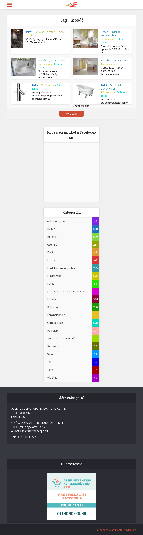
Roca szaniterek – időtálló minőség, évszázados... (48, 74)
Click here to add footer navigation (116, 529)
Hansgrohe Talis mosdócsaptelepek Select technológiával (47, 95)
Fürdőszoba (32, 35)
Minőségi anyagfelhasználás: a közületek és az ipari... (43, 40)
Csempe (50, 32)
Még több (71, 113)
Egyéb (60, 32)
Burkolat (39, 32)
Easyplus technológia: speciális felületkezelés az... (115, 49)
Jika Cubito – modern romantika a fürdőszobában (113, 71)
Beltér (28, 32)
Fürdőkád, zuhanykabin (111, 33)
